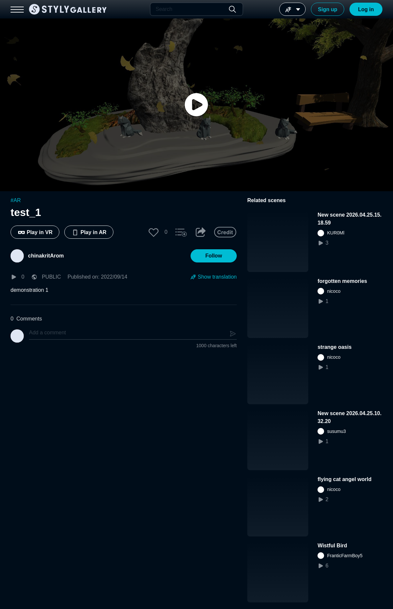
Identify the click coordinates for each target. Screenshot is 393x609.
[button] (153, 232)
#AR (16, 200)
